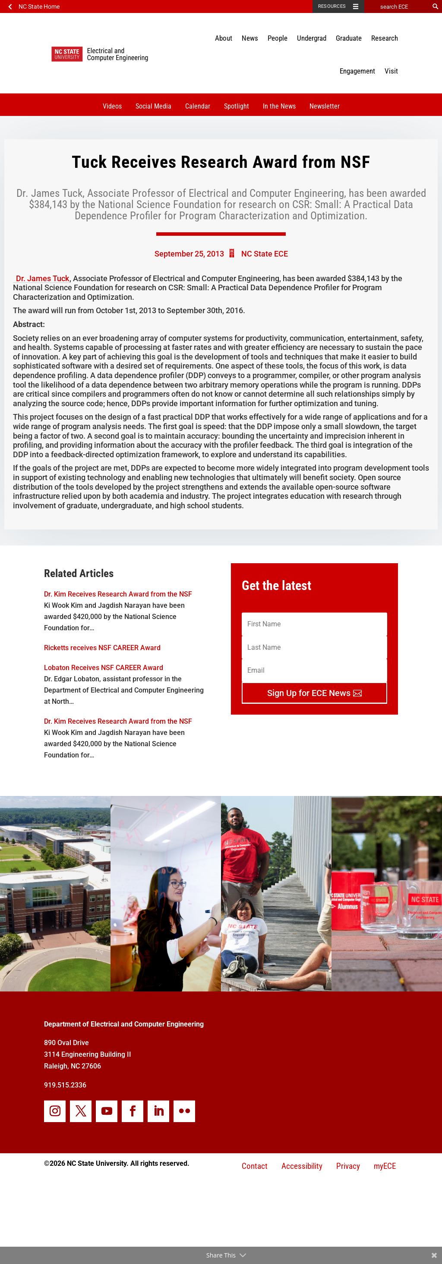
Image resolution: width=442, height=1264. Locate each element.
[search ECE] (396, 6)
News (250, 38)
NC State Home (39, 6)
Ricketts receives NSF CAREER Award (102, 648)
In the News (279, 106)
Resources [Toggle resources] (332, 6)
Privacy (348, 1166)
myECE (385, 1166)
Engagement (357, 71)
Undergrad (311, 38)
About (223, 38)
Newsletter (324, 106)
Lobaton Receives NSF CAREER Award (103, 668)
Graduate (349, 38)
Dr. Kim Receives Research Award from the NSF (118, 594)
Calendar (197, 106)
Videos (112, 106)
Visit (391, 71)
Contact (255, 1166)
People (277, 38)
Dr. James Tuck (42, 278)
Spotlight (236, 106)
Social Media (153, 106)
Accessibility (301, 1166)
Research (384, 38)
